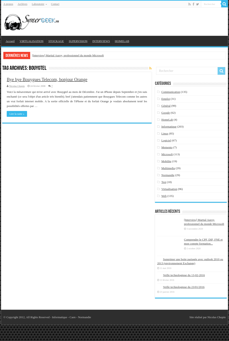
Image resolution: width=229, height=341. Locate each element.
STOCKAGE (56, 41)
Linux (164, 133)
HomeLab (167, 119)
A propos (8, 4)
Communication (170, 92)
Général (166, 105)
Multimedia (168, 168)
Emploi (165, 98)
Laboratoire (38, 4)
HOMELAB (122, 41)
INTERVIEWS (101, 41)
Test (163, 182)
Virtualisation (169, 189)
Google (165, 112)
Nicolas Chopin (17, 86)
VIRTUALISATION (32, 41)
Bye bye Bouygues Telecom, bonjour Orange (47, 79)
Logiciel (166, 140)
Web (164, 196)
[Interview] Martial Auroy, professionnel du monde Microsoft (68, 55)
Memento (167, 147)
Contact (55, 4)
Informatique (169, 126)
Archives (22, 4)
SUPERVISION (78, 41)
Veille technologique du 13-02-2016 (184, 275)
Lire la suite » (16, 113)
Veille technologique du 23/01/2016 (184, 287)
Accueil (10, 41)
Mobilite (166, 161)
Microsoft (167, 154)
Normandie (167, 175)
